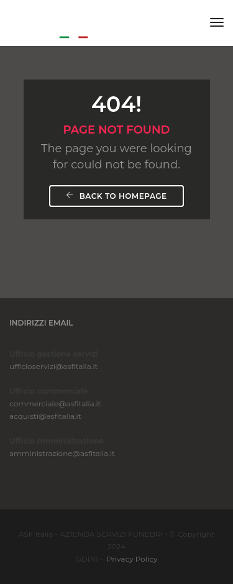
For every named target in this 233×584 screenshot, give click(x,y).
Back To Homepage (116, 196)
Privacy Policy (132, 558)
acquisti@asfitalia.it (45, 416)
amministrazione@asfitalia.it (62, 453)
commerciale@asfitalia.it (55, 403)
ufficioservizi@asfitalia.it (53, 366)
